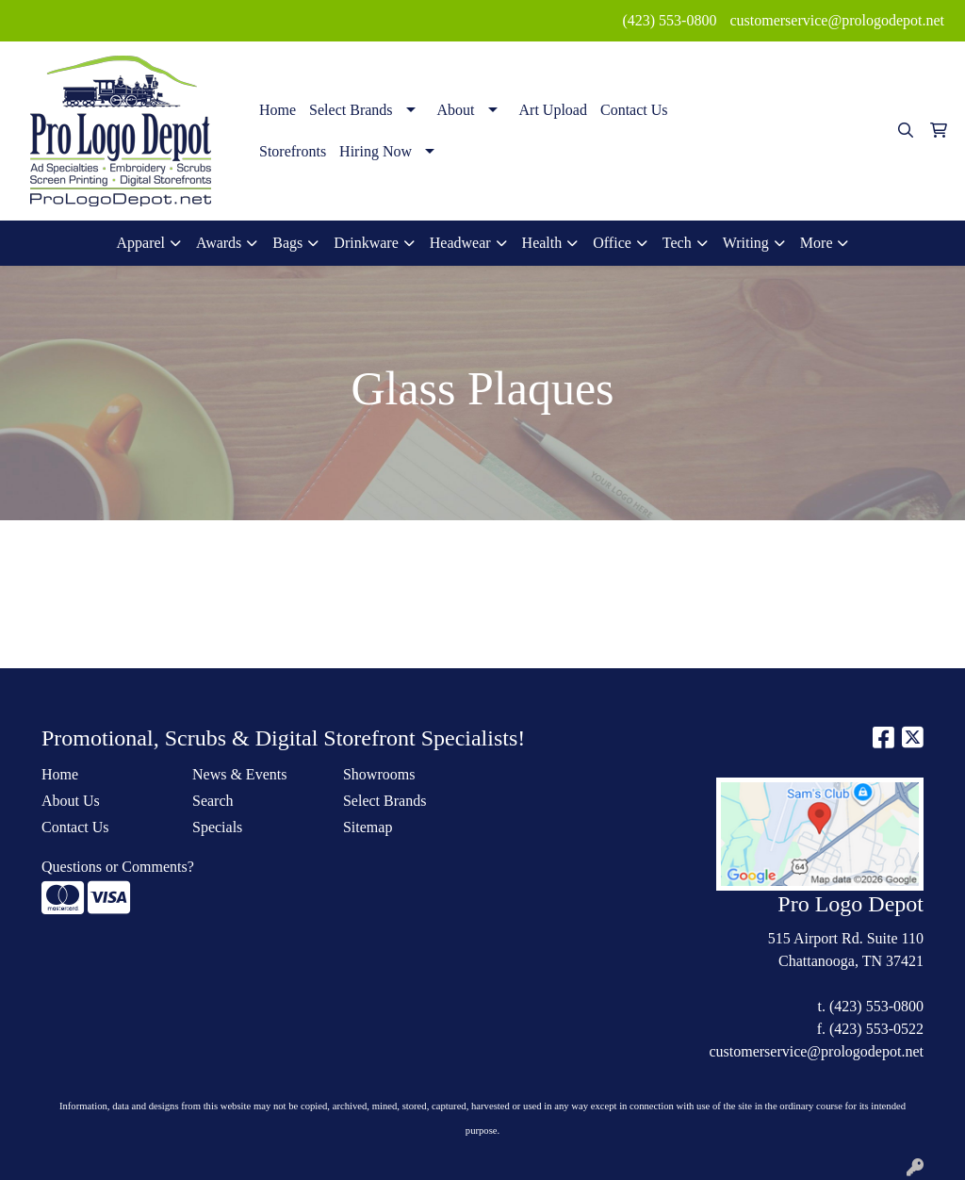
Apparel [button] (141, 243)
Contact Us (634, 110)
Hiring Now (375, 151)
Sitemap (367, 827)
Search (213, 801)
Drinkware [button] (366, 243)
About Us (70, 801)
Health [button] (542, 243)
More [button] (816, 243)
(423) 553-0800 (669, 20)
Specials (217, 827)
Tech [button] (677, 243)
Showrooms (379, 774)
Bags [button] (287, 243)
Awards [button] (218, 243)
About (456, 110)
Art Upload (553, 110)
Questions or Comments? (117, 867)
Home (277, 110)
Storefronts (292, 151)
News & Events (239, 774)
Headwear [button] (460, 243)
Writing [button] (746, 243)
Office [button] (612, 243)
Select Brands (350, 110)
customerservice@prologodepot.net (836, 20)
